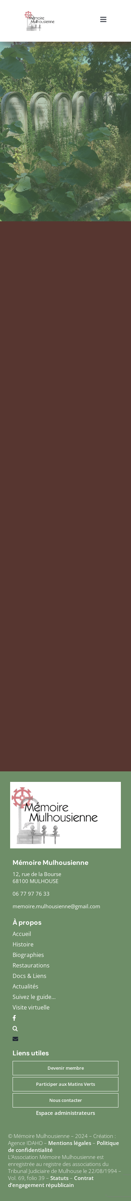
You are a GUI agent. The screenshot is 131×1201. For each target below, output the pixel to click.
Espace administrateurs (65, 1112)
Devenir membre (66, 1068)
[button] (65, 1030)
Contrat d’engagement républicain (51, 1181)
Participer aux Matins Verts (65, 1084)
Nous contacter (65, 1100)
